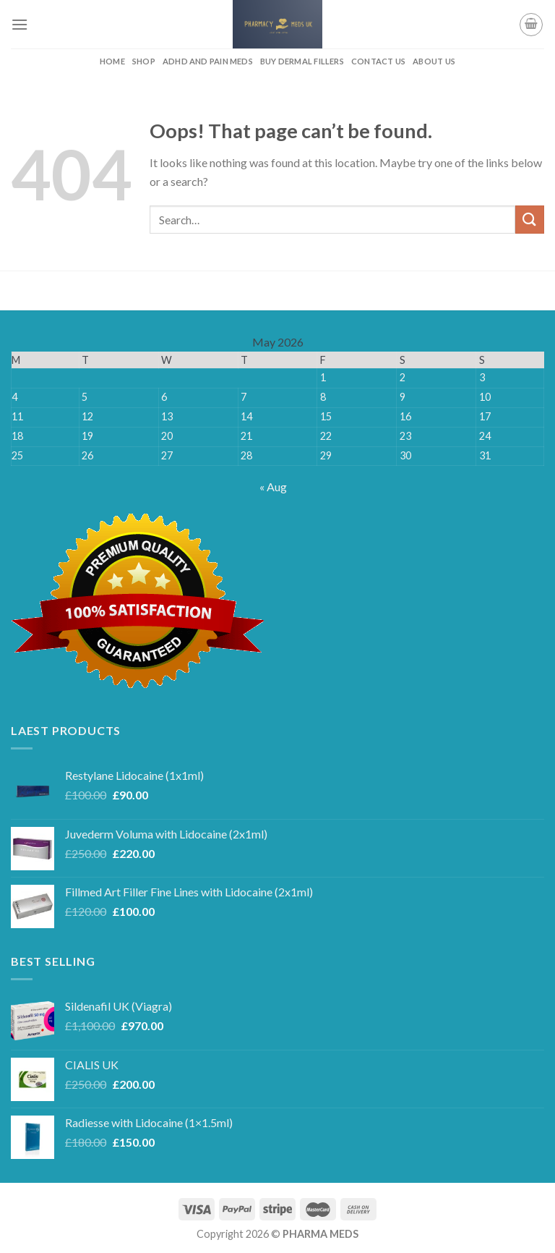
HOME (112, 61)
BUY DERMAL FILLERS (302, 61)
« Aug (273, 486)
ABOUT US (434, 61)
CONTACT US (378, 61)
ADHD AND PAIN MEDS (208, 61)
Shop (143, 61)
